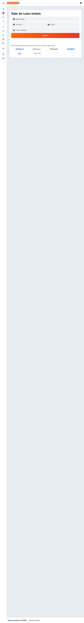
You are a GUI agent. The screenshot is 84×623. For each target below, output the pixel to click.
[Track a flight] (3, 35)
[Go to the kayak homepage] (13, 3)
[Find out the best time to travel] (3, 39)
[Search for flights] (3, 9)
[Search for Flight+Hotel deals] (3, 21)
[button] (3, 3)
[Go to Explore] (3, 31)
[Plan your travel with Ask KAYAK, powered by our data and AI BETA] (3, 27)
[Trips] (3, 49)
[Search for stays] (3, 13)
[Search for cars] (3, 17)
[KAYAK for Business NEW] (3, 43)
